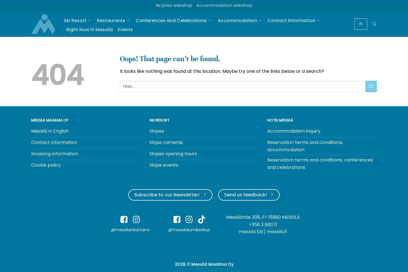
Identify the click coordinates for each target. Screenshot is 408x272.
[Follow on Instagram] (136, 220)
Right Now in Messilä (89, 29)
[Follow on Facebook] (124, 220)
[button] (374, 23)
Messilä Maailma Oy (212, 264)
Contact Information (294, 20)
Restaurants (114, 20)
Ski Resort (78, 20)
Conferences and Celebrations (174, 20)
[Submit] (371, 86)
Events (125, 29)
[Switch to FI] (361, 24)
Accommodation (240, 20)
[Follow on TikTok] (201, 220)
